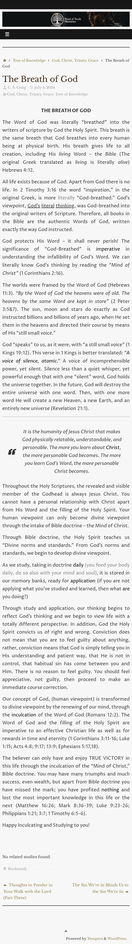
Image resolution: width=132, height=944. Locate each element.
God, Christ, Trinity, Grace (75, 60)
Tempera (95, 939)
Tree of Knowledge (29, 60)
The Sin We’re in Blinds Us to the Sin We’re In (100, 888)
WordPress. (117, 939)
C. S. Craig (17, 87)
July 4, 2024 (45, 87)
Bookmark (17, 869)
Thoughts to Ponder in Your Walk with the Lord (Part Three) (28, 891)
